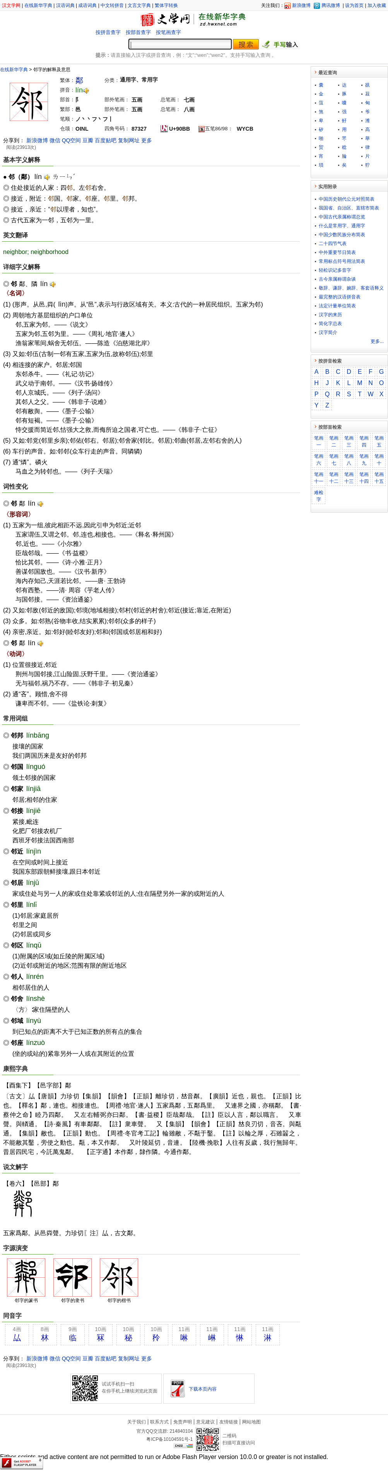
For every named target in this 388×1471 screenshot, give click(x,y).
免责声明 (182, 1422)
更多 (146, 140)
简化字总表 (330, 323)
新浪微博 (301, 5)
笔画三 (349, 441)
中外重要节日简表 (337, 252)
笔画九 (364, 459)
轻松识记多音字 (335, 270)
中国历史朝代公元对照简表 (346, 199)
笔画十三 (349, 478)
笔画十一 (318, 478)
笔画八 (349, 459)
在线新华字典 (38, 5)
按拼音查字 (108, 32)
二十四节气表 (333, 243)
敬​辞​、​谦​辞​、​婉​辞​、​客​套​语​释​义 (351, 288)
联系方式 (159, 1422)
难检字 (318, 496)
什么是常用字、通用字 (342, 225)
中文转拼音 (112, 5)
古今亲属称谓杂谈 (337, 279)
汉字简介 (328, 332)
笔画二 (333, 441)
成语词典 (87, 5)
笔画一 (318, 441)
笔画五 (379, 441)
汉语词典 (65, 5)
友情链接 (228, 1422)
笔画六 (318, 459)
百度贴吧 (105, 140)
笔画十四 (364, 478)
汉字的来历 (330, 314)
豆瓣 (87, 140)
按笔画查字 (168, 32)
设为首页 (354, 5)
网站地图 (251, 1422)
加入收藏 (376, 5)
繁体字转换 (166, 5)
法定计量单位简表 (337, 306)
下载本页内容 (203, 1389)
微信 (55, 140)
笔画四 (364, 441)
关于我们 (136, 1422)
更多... (377, 341)
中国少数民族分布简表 (342, 234)
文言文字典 (139, 5)
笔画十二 (333, 478)
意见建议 (205, 1422)
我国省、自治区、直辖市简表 (349, 208)
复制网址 (129, 140)
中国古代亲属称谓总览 (342, 217)
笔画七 (333, 459)
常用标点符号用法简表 (342, 261)
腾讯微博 (330, 5)
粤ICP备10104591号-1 (169, 1439)
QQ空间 (71, 140)
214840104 (181, 1431)
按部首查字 (138, 32)
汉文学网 (11, 5)
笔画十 (379, 459)
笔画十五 (379, 478)
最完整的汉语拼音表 (340, 297)
